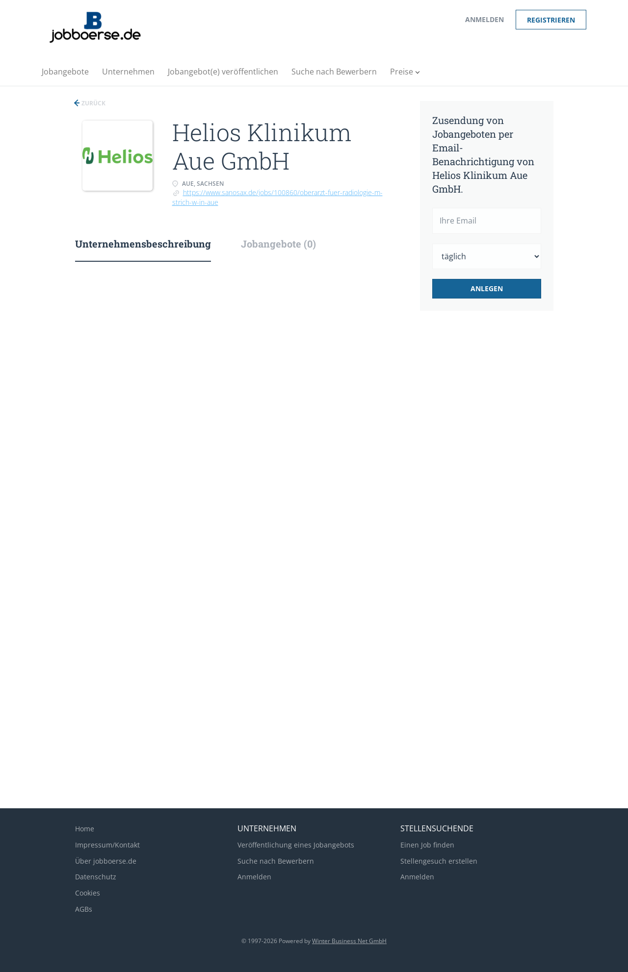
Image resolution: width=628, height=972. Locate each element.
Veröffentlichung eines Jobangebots (295, 844)
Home (84, 828)
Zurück (92, 103)
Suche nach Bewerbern (275, 861)
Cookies (87, 892)
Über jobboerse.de (105, 861)
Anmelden (484, 19)
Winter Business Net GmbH (349, 941)
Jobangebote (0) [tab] (278, 243)
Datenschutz (95, 876)
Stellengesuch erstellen (438, 861)
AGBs (83, 909)
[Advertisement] (501, 482)
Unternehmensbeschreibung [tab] (143, 243)
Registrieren (551, 20)
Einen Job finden (427, 844)
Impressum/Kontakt (107, 844)
